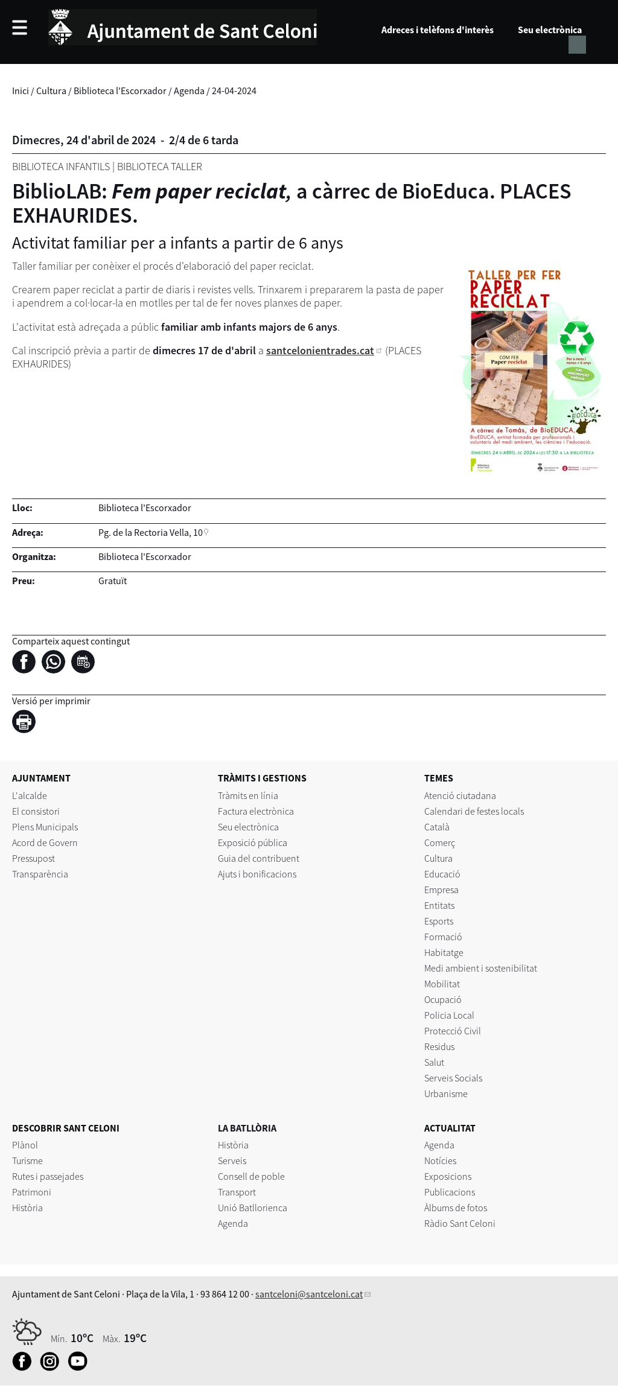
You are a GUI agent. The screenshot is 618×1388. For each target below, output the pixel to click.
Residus (439, 1046)
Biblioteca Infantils (61, 166)
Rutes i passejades (47, 1176)
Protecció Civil (452, 1031)
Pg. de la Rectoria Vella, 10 (150, 532)
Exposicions (447, 1176)
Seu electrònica (550, 30)
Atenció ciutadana (460, 795)
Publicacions (449, 1192)
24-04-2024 (234, 90)
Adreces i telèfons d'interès (437, 30)
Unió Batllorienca (252, 1208)
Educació (442, 874)
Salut (434, 1062)
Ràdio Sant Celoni (459, 1223)
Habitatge (444, 952)
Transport (237, 1192)
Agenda (189, 90)
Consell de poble (251, 1176)
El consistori (36, 811)
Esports (438, 921)
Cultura (51, 90)
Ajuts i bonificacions (257, 874)
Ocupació (443, 999)
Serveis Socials (453, 1078)
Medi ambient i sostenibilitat (480, 968)
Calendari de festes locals (474, 811)
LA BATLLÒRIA (247, 1128)
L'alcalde (29, 795)
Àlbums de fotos (455, 1208)
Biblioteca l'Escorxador (120, 90)
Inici (20, 90)
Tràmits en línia (248, 795)
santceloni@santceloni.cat (309, 1294)
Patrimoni (31, 1192)
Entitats (439, 905)
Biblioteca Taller (159, 166)
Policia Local (449, 1015)
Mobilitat (442, 984)
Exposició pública (252, 842)
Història (27, 1208)
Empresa (441, 889)
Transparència (40, 874)
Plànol (25, 1145)
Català (437, 827)
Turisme (27, 1160)
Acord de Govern (45, 842)
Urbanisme (446, 1093)
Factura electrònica (256, 811)
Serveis (232, 1160)
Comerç (439, 842)
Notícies (440, 1160)
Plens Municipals (45, 827)
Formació (443, 937)
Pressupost (33, 858)
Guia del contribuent (258, 858)
